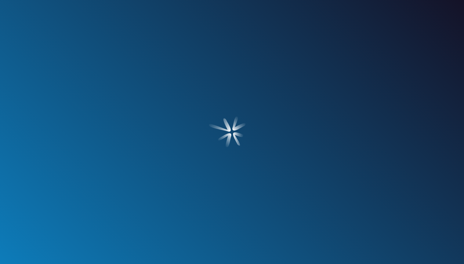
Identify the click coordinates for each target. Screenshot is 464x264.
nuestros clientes (232, 65)
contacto (376, 65)
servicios (156, 65)
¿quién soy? (87, 65)
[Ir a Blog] (50, 159)
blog (307, 65)
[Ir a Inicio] (232, 22)
